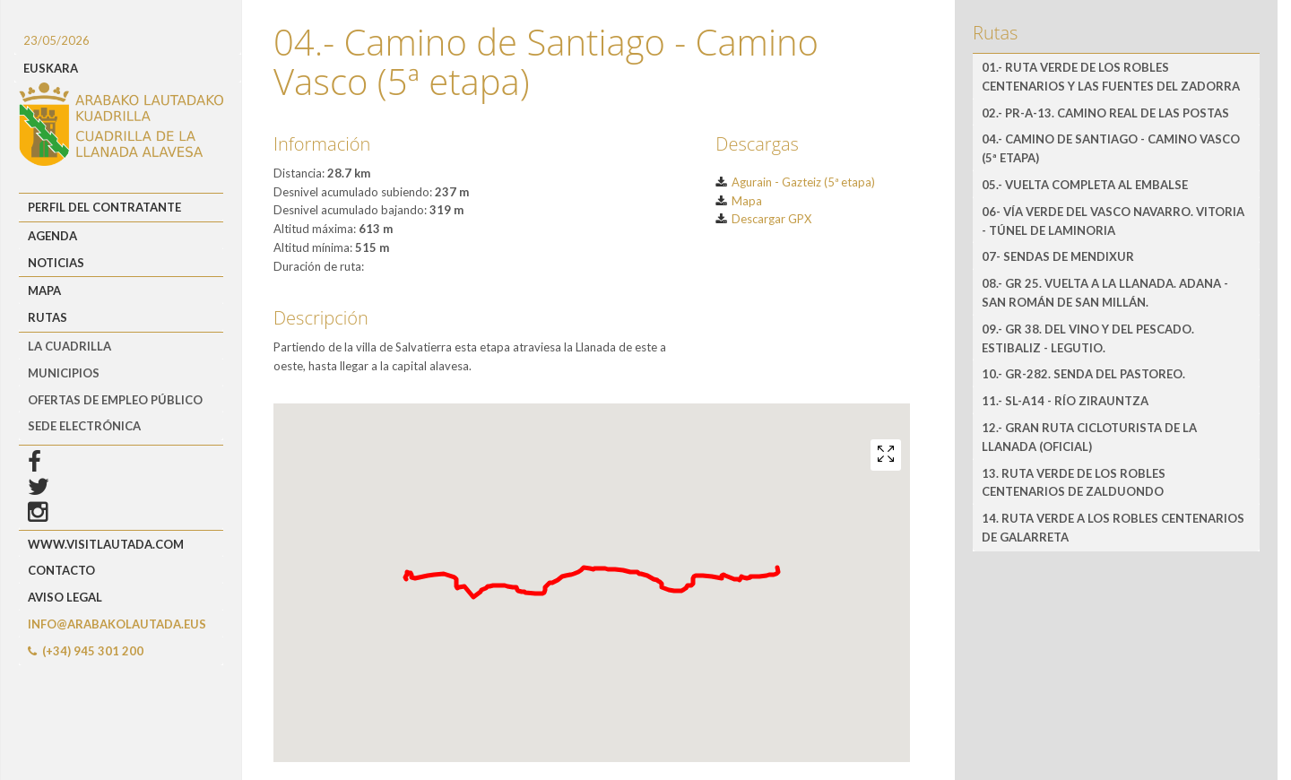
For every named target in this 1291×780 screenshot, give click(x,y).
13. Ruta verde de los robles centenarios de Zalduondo (1073, 482)
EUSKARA (50, 68)
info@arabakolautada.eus (117, 624)
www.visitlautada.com (106, 544)
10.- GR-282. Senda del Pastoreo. (1083, 374)
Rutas (47, 317)
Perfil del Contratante (104, 207)
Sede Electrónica (84, 426)
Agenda (52, 236)
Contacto (61, 570)
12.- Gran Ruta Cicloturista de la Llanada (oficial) (1089, 437)
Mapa (44, 290)
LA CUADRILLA (69, 346)
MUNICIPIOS (64, 373)
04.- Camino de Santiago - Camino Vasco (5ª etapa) (1111, 148)
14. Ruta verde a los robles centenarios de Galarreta (1113, 527)
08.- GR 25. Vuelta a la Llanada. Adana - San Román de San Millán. (1105, 292)
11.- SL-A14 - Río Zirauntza (1065, 401)
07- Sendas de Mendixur (1058, 256)
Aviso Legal (65, 597)
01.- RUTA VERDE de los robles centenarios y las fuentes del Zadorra (1111, 76)
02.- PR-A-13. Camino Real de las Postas (1105, 113)
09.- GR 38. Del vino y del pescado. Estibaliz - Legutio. (1088, 338)
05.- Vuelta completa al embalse (1085, 185)
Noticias (56, 263)
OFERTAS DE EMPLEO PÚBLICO (115, 400)
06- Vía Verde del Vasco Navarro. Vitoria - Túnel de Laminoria (1113, 221)
